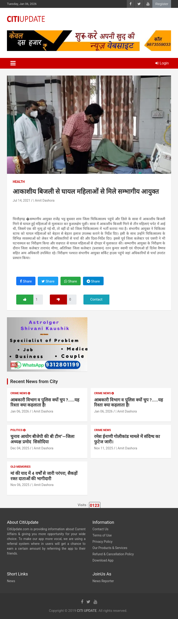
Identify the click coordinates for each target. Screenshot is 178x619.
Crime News (20, 393)
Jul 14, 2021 (21, 200)
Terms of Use (102, 535)
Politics (17, 430)
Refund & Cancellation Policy (113, 554)
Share (26, 281)
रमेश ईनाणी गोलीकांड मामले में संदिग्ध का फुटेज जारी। (127, 439)
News (11, 581)
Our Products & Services (109, 548)
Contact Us (100, 529)
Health (19, 182)
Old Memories (20, 466)
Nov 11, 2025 (103, 448)
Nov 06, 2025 (19, 485)
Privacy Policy (102, 541)
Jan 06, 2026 (19, 411)
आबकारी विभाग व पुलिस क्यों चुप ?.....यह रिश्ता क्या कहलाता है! (44, 402)
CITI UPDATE (87, 611)
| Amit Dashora (44, 200)
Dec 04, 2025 (19, 448)
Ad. (14, 364)
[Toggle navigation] (13, 63)
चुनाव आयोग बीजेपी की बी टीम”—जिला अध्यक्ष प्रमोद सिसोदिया (42, 439)
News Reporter (103, 581)
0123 (94, 505)
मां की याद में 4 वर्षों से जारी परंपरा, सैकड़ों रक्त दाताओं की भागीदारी (43, 476)
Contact (96, 299)
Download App (103, 560)
